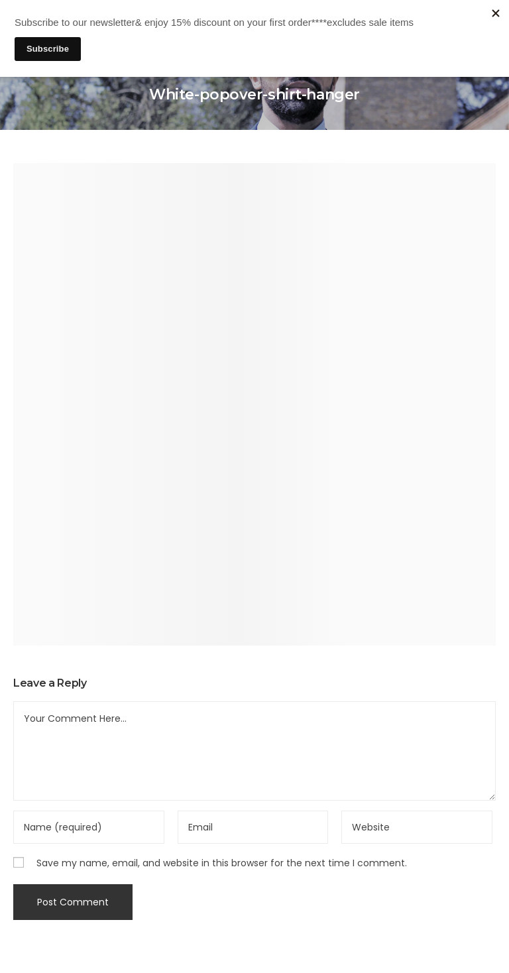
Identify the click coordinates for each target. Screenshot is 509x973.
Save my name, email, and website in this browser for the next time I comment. (221, 863)
